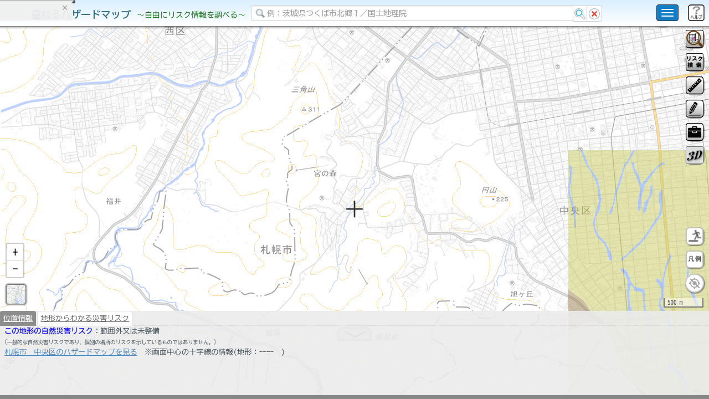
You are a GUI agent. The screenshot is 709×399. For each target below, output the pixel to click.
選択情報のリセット (117, 218)
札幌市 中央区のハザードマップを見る (70, 381)
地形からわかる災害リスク (84, 347)
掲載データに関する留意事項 (61, 188)
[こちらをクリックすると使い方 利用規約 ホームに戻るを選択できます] (667, 12)
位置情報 (18, 347)
